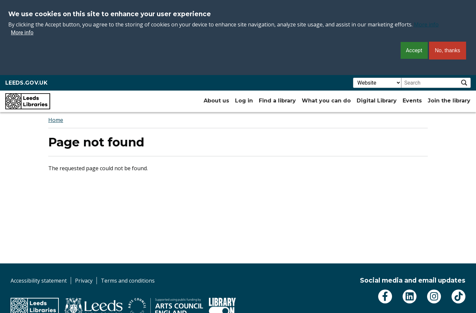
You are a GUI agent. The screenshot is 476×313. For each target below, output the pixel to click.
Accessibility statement (39, 280)
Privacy (84, 280)
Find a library (277, 101)
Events (412, 101)
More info (426, 24)
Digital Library (377, 101)
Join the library (449, 101)
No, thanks (447, 50)
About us (216, 101)
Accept (414, 50)
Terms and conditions (128, 280)
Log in (244, 101)
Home (55, 120)
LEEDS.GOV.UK (26, 83)
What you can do (326, 101)
